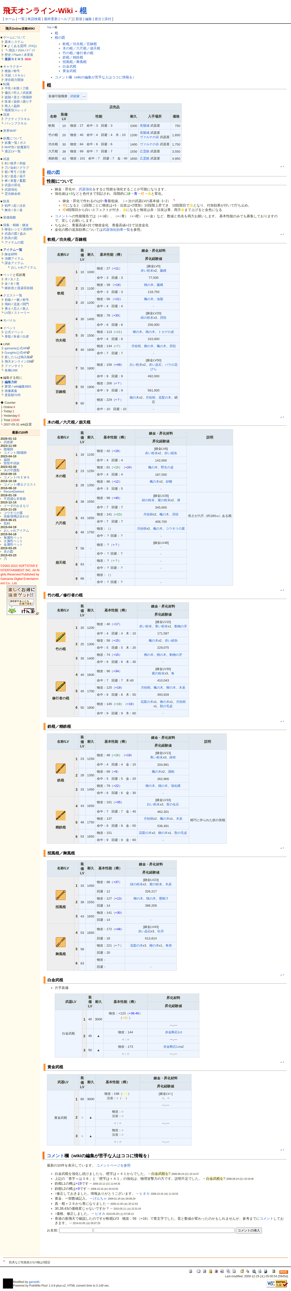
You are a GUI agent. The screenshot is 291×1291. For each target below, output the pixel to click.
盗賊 (8, 97)
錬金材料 (11, 254)
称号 (16, 71)
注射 (22, 172)
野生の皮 (167, 467)
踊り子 (27, 101)
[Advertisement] (104, 1247)
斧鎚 (22, 163)
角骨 (169, 945)
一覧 (21, 19)
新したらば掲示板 (17, 357)
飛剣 (8, 304)
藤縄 (163, 270)
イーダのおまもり (16, 506)
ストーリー (22, 313)
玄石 (22, 181)
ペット (8, 275)
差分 (98, 19)
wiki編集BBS (22, 386)
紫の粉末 (164, 500)
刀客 (25, 88)
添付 (107, 19)
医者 (8, 101)
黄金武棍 (69, 71)
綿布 (172, 757)
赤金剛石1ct (173, 1032)
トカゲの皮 (166, 332)
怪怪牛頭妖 (12, 463)
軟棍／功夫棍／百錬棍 (80, 44)
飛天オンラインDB (18, 361)
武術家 (27, 93)
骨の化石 (172, 804)
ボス (23, 143)
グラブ (24, 168)
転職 (6, 84)
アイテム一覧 (12, 250)
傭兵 (8, 93)
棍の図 (60, 37)
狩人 (16, 93)
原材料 (28, 229)
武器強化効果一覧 (116, 229)
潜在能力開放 (14, 80)
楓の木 (149, 299)
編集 (88, 19)
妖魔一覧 (11, 143)
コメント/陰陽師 (15, 452)
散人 (25, 308)
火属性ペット (13, 541)
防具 (6, 201)
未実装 (28, 55)
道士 (16, 97)
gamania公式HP (16, 348)
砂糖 (169, 481)
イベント (9, 328)
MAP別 (10, 147)
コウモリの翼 (13, 513)
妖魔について (12, 138)
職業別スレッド (16, 110)
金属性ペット (13, 544)
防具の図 (11, 238)
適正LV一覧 (13, 151)
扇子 (22, 176)
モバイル (9, 320)
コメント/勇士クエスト (20, 484)
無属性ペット (13, 537)
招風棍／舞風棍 (75, 62)
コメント (61, 216)
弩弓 (13, 172)
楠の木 (134, 397)
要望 (8, 386)
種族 (8, 71)
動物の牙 (180, 626)
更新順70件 (13, 395)
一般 (16, 300)
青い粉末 (161, 626)
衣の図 (8, 551)
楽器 (13, 176)
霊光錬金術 (13, 193)
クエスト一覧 (12, 295)
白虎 (25, 336)
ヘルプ (65, 19)
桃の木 (149, 285)
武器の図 (11, 233)
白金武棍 (69, 66)
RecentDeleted (14, 491)
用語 (12, 50)
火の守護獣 (12, 470)
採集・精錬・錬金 (16, 225)
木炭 (182, 687)
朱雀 (16, 336)
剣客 (16, 88)
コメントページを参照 (113, 1165)
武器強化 (11, 189)
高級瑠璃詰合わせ (16, 516)
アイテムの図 (14, 242)
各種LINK (11, 370)
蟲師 (16, 106)
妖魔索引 (23, 147)
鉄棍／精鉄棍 (73, 57)
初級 (8, 300)
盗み (23, 233)
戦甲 (8, 205)
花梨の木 (164, 397)
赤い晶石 (155, 364)
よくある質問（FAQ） (23, 46)
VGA (21, 50)
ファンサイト (14, 366)
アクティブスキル (17, 119)
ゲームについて (14, 37)
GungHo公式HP (16, 352)
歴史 (8, 55)
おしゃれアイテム (23, 267)
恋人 (16, 308)
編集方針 (11, 382)
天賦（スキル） (16, 75)
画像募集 (11, 391)
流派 (6, 114)
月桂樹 (136, 346)
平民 (8, 88)
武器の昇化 (13, 185)
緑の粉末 (147, 317)
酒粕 (171, 771)
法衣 (22, 205)
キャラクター (12, 66)
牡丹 (160, 931)
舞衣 (8, 210)
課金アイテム (14, 263)
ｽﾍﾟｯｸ (30, 50)
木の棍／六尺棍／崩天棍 (81, 48)
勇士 (8, 308)
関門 (25, 304)
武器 (6, 159)
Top (49, 27)
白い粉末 (136, 364)
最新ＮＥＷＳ (14, 59)
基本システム (14, 42)
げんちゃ (100, 1198)
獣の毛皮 (166, 706)
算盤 (13, 181)
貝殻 (163, 317)
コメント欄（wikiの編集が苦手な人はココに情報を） (95, 77)
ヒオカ (144, 1193)
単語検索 (34, 19)
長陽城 (144, 125)
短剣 (13, 168)
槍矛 (13, 163)
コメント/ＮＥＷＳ (17, 477)
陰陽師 (27, 97)
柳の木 (137, 332)
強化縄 (175, 786)
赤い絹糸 (170, 453)
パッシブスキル (16, 123)
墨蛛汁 (163, 898)
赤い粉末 (147, 270)
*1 (174, 200)
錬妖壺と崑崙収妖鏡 (19, 288)
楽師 (16, 101)
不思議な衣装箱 (15, 498)
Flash (17, 55)
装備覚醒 (9, 217)
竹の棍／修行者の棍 (78, 53)
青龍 (8, 336)
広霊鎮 (144, 151)
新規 (79, 19)
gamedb (34, 1282)
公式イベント (14, 332)
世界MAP (9, 131)
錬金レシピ (13, 229)
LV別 (8, 313)
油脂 (160, 299)
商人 (8, 106)
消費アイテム (14, 258)
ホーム (10, 19)
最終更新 (51, 19)
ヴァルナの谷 (149, 137)
